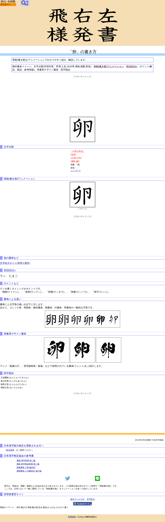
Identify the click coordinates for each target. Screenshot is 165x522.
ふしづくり (76, 171)
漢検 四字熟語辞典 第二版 (27, 464)
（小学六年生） (78, 151)
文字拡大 (91, 499)
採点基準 (10, 450)
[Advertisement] (82, 95)
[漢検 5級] (75, 161)
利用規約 (72, 517)
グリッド (83, 209)
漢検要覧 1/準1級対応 (25, 467)
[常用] (73, 155)
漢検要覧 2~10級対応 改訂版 (29, 471)
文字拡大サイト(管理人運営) (15, 263)
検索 (24, 2)
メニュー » (5, 4)
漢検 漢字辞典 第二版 (25, 460)
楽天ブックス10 (77, 499)
